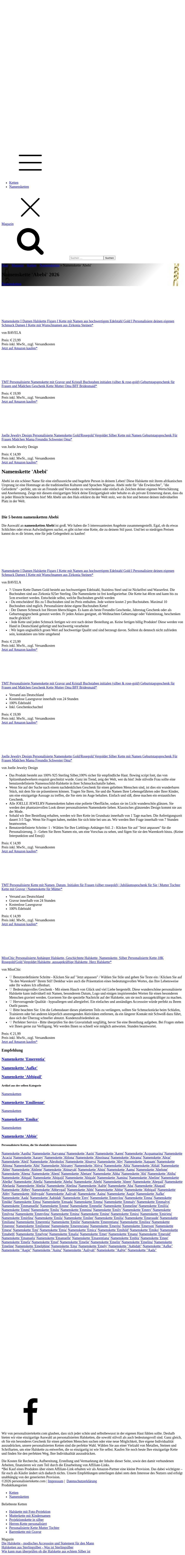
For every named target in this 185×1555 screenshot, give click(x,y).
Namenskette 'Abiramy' (57, 1165)
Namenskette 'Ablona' (59, 1157)
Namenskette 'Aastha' (16, 1153)
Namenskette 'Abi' (134, 1174)
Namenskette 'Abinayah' (60, 1169)
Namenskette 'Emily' (107, 1210)
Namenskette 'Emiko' (20, 1119)
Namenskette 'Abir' (27, 1165)
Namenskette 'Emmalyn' (153, 1202)
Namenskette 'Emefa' (16, 1242)
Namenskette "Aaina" (47, 1250)
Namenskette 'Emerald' (155, 1234)
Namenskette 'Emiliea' (135, 1222)
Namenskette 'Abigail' (17, 1178)
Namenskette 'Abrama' (126, 1157)
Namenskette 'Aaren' (109, 1153)
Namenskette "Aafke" (158, 1246)
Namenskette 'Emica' (82, 1230)
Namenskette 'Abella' (28, 1182)
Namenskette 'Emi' (26, 1230)
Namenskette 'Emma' (88, 1202)
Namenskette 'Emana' (123, 1234)
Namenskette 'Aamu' (121, 1169)
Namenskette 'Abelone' (152, 1169)
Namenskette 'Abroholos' (47, 1161)
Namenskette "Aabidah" (125, 1246)
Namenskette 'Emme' (54, 1206)
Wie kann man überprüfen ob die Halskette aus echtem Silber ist (46, 1551)
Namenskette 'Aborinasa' (93, 1157)
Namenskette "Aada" (142, 1250)
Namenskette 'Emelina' (137, 1242)
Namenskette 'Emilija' (154, 1206)
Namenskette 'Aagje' (121, 1194)
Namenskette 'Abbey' (16, 1190)
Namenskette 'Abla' (117, 1165)
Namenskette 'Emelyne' (32, 1234)
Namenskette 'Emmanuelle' (20, 1206)
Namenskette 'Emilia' (109, 1218)
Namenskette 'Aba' (121, 1186)
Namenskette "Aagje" (16, 1250)
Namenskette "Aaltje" (112, 1250)
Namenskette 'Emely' (93, 1246)
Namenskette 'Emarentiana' (91, 1238)
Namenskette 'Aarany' (28, 1157)
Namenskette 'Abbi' (80, 1190)
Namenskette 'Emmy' (137, 1210)
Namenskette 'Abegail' (148, 1182)
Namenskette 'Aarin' (81, 1153)
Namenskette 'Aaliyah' (61, 1194)
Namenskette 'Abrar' (157, 1157)
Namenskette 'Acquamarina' (144, 1153)
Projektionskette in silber (26, 1520)
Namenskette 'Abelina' (61, 1186)
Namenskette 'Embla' (125, 1238)
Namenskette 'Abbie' (20, 1136)
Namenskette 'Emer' (94, 1234)
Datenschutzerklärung (82, 1481)
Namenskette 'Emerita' (105, 1226)
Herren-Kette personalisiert (28, 1524)
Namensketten (19, 187)
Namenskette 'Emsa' (27, 1202)
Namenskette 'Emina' (65, 1214)
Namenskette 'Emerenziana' (70, 1226)
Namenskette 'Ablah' (146, 1165)
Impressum (55, 1481)
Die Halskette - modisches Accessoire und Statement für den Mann (48, 1543)
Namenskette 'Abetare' (76, 1174)
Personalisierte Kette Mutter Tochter (34, 1528)
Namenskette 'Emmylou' (107, 1198)
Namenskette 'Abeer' (117, 1182)
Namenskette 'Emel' (45, 1242)
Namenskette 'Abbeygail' (49, 1190)
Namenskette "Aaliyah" (79, 1250)
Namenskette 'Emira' (125, 1214)
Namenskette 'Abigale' (80, 1178)
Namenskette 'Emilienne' (23, 1102)
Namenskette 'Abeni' (45, 1174)
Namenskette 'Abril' (15, 1161)
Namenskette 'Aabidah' (46, 1198)
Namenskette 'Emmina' (76, 1210)
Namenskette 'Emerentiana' (100, 1222)
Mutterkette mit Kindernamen (29, 1516)
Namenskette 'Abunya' (80, 1161)
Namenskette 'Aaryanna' (49, 1153)
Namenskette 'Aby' (110, 1161)
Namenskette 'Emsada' (57, 1202)
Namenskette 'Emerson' (138, 1226)
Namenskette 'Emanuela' (18, 1238)
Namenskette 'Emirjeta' (156, 1214)
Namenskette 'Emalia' (64, 1234)
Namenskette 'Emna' (139, 1198)
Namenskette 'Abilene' (27, 1169)
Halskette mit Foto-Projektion (29, 1512)
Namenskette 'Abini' (92, 1169)
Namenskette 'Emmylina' (32, 1214)
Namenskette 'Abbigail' (22, 1076)
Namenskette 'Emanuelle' (53, 1238)
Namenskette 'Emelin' (105, 1242)
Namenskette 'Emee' (155, 1238)
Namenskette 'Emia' (53, 1230)
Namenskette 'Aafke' (20, 1068)
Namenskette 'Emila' (49, 1218)
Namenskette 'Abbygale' (28, 1194)
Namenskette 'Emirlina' (18, 1218)
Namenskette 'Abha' (106, 1174)
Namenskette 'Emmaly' (120, 1202)
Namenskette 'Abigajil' (48, 1178)
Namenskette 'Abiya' (88, 1165)
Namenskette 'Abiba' (161, 1174)
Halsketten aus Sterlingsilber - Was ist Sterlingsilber (37, 1547)
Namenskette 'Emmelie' (86, 1206)
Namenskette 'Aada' (15, 1198)
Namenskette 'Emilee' (79, 1218)
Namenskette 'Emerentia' (23, 1059)
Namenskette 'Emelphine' (32, 1246)
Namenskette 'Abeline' (144, 1178)
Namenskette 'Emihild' (113, 1230)
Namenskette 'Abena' (16, 1174)
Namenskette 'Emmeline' (120, 1206)
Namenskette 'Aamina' (112, 1178)
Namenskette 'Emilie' (66, 1222)
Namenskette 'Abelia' (31, 1186)
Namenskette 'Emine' (95, 1214)
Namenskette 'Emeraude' (142, 1218)
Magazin (18, 265)
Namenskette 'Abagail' (150, 1186)
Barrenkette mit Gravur (25, 1532)
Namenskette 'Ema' (64, 1246)
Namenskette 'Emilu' (45, 1210)
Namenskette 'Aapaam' (140, 1161)
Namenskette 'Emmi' (16, 1210)
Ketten (13, 183)
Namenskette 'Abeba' (58, 1182)
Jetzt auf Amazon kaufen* (19, 348)
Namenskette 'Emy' (75, 1198)
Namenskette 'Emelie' (75, 1242)
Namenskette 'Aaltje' (92, 1186)
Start (5, 265)
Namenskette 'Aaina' (92, 1194)
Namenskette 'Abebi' (88, 1182)
